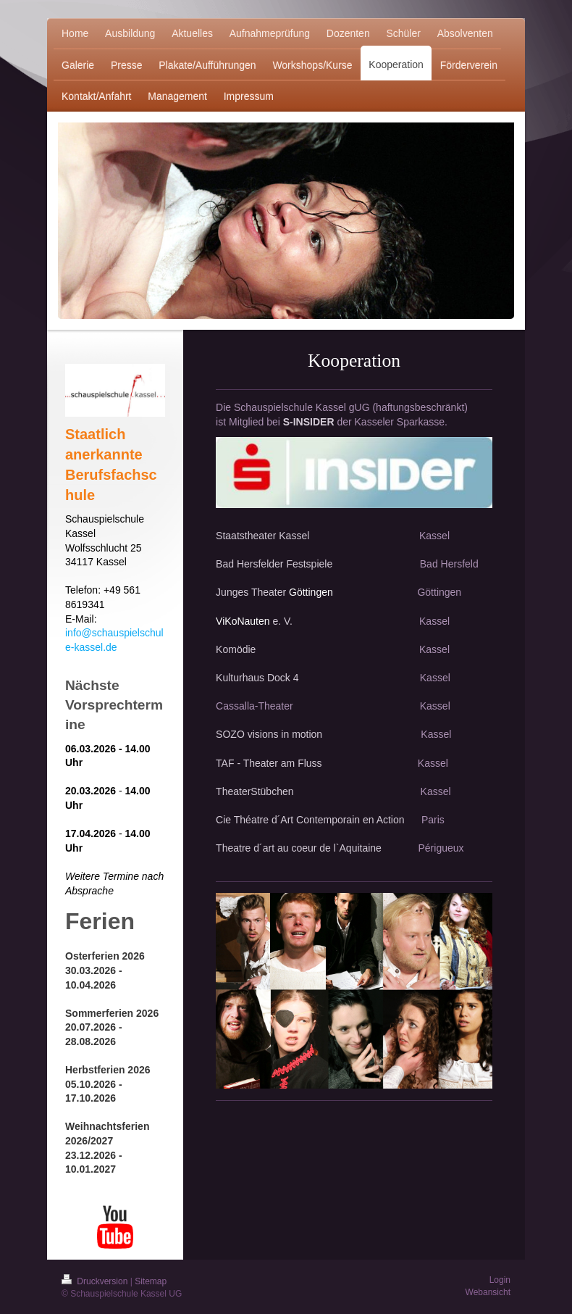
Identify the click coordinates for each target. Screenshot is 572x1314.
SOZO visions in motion (269, 734)
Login (499, 1280)
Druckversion (96, 1281)
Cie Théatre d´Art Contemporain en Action (311, 820)
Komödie (316, 649)
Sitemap (151, 1281)
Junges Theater (251, 592)
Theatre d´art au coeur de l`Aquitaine (299, 848)
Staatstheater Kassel (264, 535)
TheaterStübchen (254, 791)
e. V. (282, 621)
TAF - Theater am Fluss (269, 763)
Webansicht (488, 1292)
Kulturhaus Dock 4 (260, 677)
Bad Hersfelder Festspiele (274, 564)
